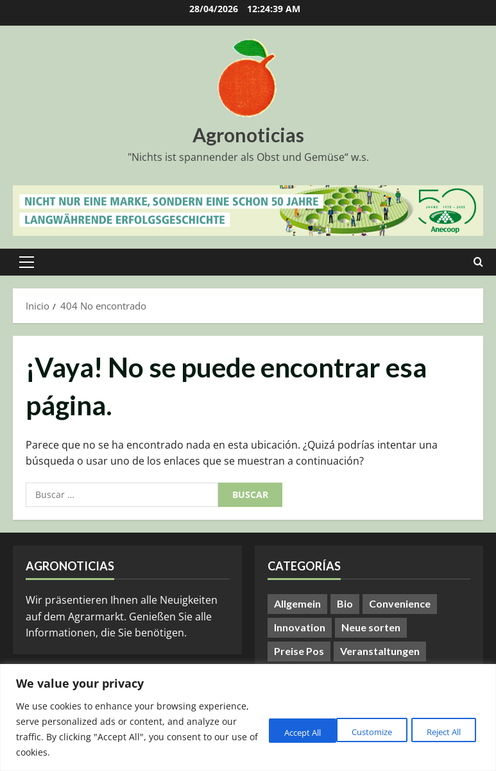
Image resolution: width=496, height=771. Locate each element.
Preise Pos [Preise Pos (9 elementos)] (299, 651)
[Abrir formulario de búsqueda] (478, 262)
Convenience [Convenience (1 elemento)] (400, 603)
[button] (26, 262)
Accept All (440, 731)
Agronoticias (248, 134)
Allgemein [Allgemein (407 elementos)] (297, 603)
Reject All (357, 731)
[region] (248, 717)
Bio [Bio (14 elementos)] (345, 603)
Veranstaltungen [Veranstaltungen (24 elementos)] (380, 651)
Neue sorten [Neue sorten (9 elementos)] (370, 627)
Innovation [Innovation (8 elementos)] (299, 627)
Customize (272, 731)
